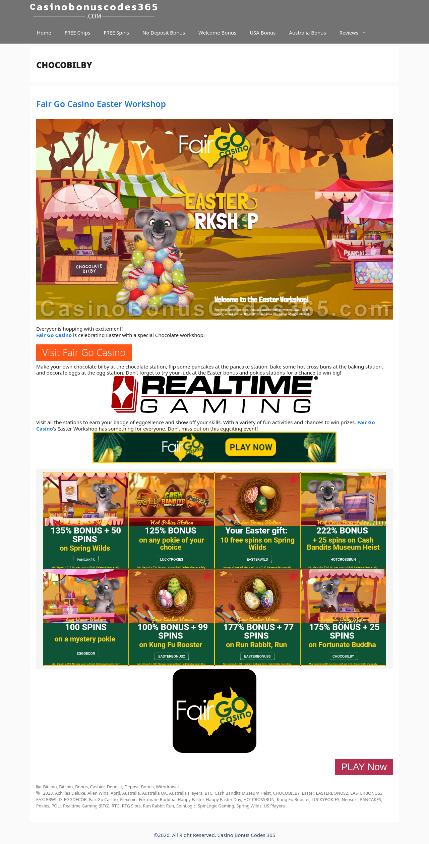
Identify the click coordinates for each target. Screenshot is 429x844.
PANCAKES (370, 799)
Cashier (97, 787)
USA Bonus (262, 32)
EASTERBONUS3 (366, 793)
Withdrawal (167, 787)
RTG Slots (131, 806)
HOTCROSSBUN (258, 799)
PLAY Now (364, 767)
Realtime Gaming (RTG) (86, 806)
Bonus (81, 787)
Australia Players (185, 793)
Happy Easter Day (223, 799)
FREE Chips (77, 32)
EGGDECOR (75, 799)
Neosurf (350, 799)
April (115, 793)
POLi (56, 806)
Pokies (42, 806)
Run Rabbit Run (158, 806)
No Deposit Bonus (163, 32)
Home (44, 32)
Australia (131, 793)
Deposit (114, 787)
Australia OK (154, 793)
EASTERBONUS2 (332, 793)
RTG (116, 806)
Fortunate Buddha (157, 799)
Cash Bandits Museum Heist (242, 793)
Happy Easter (190, 799)
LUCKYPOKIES (326, 799)
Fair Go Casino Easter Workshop (101, 103)
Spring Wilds (248, 806)
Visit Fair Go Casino (84, 352)
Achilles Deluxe (70, 793)
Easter (308, 793)
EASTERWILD (49, 799)
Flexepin (128, 799)
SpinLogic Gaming (216, 806)
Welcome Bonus (217, 32)
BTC (208, 793)
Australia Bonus (307, 32)
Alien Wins (97, 793)
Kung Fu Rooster (293, 799)
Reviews (356, 33)
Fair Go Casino (54, 335)
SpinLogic (186, 806)
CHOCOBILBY (286, 793)
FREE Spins (116, 32)
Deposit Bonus (139, 787)
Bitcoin (50, 787)
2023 (48, 793)
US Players (274, 806)
